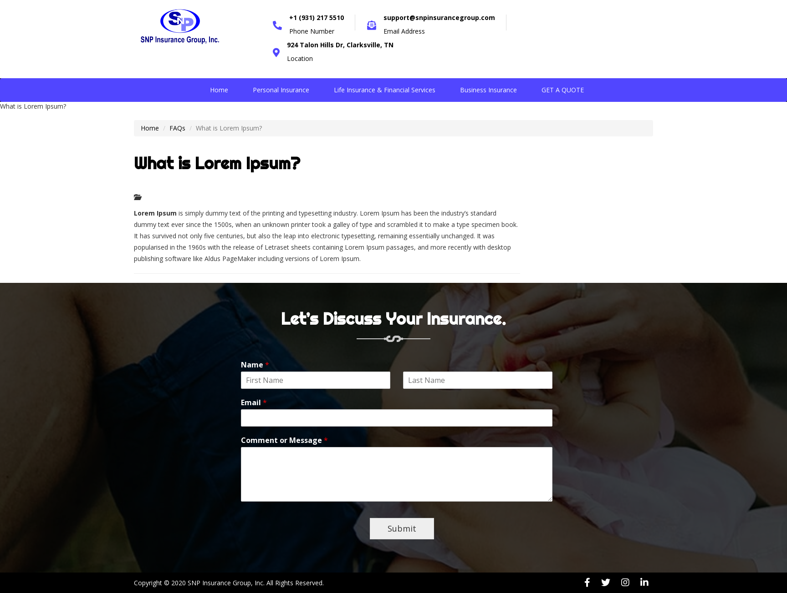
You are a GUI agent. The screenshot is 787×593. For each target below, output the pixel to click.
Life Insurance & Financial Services (384, 89)
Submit (402, 528)
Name (255, 365)
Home (219, 89)
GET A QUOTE (563, 89)
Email (254, 402)
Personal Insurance (281, 89)
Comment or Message (284, 440)
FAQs (177, 128)
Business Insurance (488, 89)
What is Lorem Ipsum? (217, 163)
